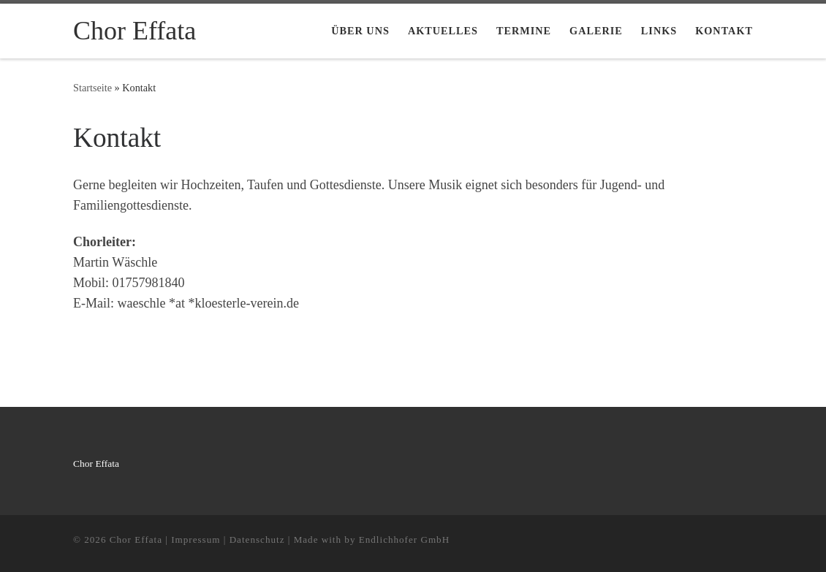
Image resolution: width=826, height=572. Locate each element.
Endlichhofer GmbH (404, 539)
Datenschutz (257, 539)
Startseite (92, 88)
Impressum (195, 539)
